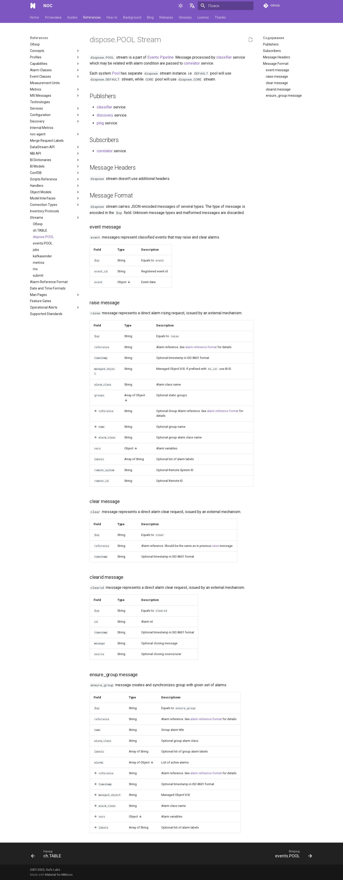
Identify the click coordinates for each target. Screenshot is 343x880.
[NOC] (33, 5)
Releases (166, 17)
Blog (150, 17)
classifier (224, 57)
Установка (53, 17)
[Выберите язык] (192, 5)
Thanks (220, 17)
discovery (105, 115)
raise (215, 546)
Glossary (185, 17)
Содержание (273, 38)
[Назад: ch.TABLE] (47, 855)
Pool (116, 73)
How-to (111, 17)
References (92, 17)
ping (100, 123)
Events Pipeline (160, 57)
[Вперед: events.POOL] (292, 855)
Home (34, 17)
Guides (72, 17)
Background (132, 17)
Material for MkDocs (59, 874)
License (203, 17)
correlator (192, 63)
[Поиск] (225, 5)
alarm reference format (201, 347)
